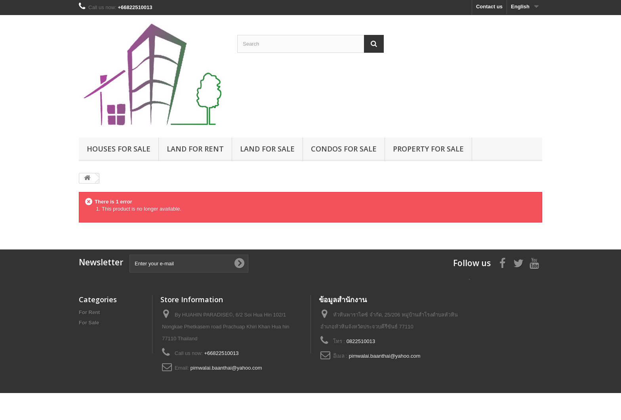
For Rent (89, 312)
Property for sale (428, 148)
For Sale (89, 323)
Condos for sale (344, 148)
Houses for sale (118, 148)
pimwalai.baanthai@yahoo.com (226, 368)
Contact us (489, 7)
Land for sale (267, 148)
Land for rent (195, 148)
